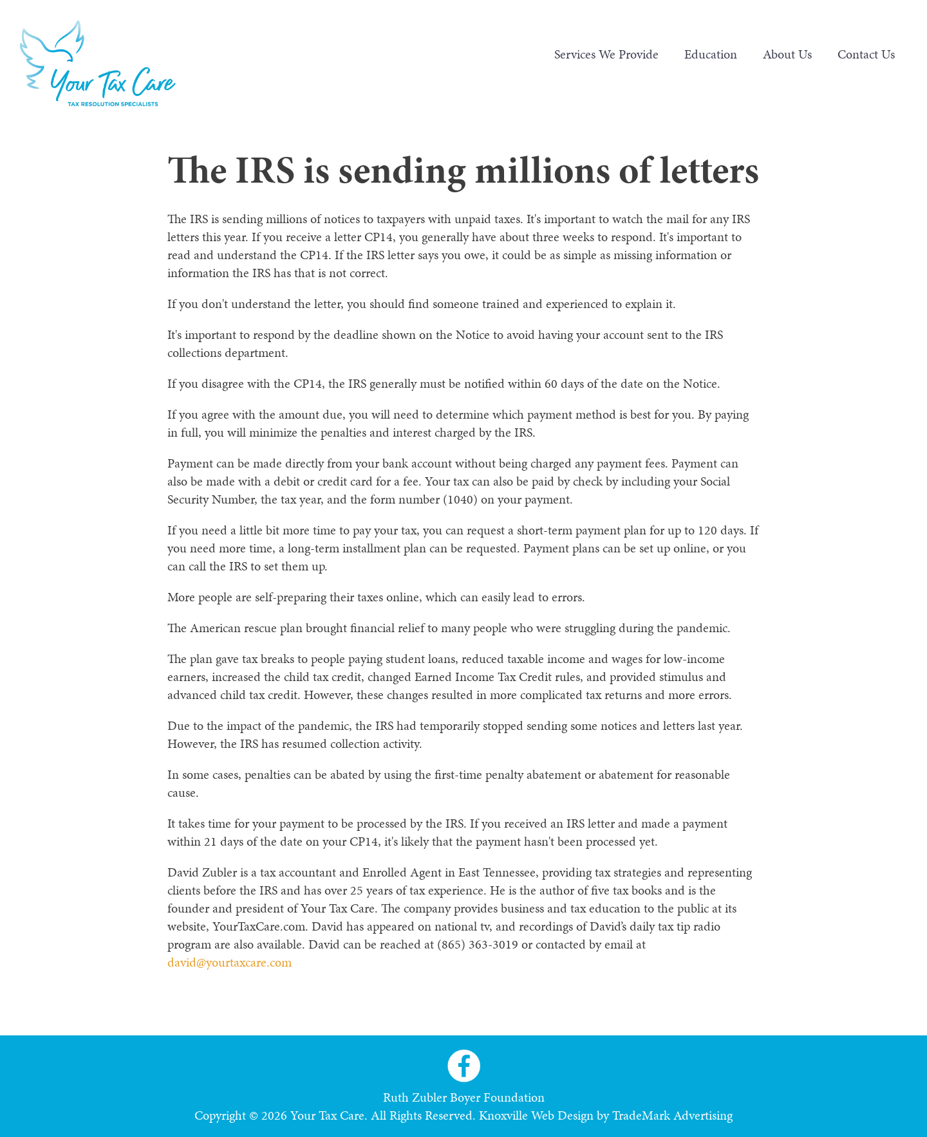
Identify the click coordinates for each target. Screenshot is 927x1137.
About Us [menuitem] (787, 54)
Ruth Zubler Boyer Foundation (464, 1097)
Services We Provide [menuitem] (606, 54)
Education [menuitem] (710, 54)
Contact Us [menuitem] (866, 54)
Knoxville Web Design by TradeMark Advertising (606, 1115)
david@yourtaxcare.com (229, 962)
